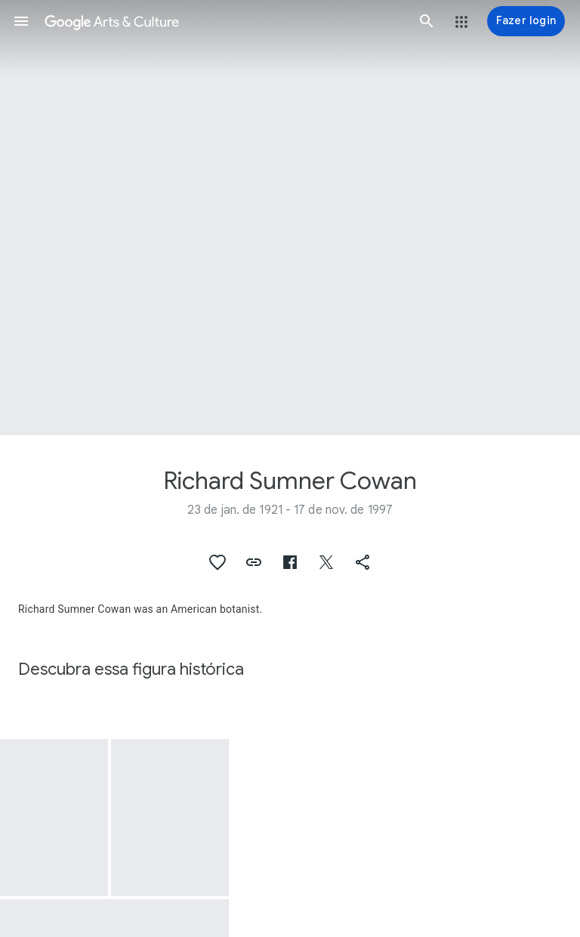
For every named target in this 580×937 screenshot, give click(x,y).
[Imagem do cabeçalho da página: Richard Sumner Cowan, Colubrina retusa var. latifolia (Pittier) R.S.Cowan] (290, 217)
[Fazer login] (526, 21)
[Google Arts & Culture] (224, 21)
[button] (21, 21)
